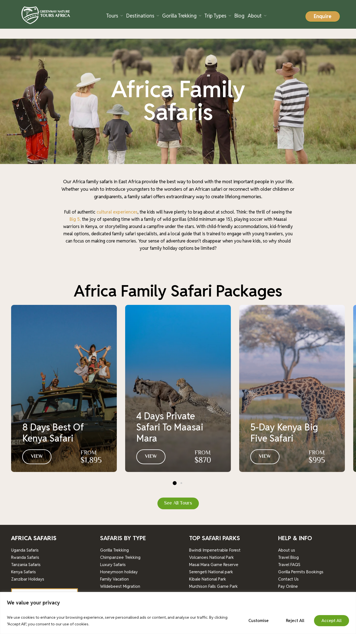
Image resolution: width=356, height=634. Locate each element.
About (255, 16)
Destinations (140, 16)
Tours (112, 16)
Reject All (295, 620)
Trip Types (215, 16)
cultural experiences (116, 202)
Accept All (332, 620)
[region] (178, 613)
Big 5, (75, 209)
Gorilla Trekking (179, 16)
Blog (239, 16)
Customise (258, 620)
